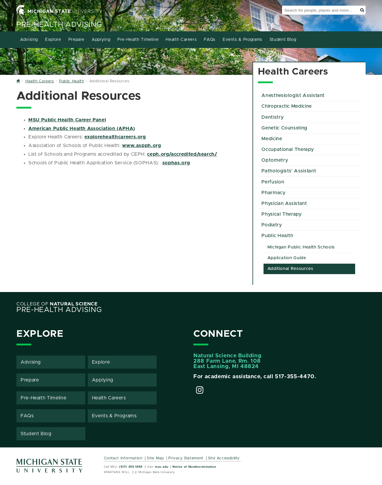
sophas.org (176, 162)
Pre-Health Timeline (137, 40)
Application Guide (286, 258)
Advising (29, 40)
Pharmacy (273, 192)
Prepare (76, 40)
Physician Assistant (284, 203)
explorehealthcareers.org (115, 137)
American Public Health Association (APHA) (81, 128)
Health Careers (181, 40)
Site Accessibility (224, 458)
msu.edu (161, 466)
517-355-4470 (295, 376)
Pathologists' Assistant (288, 171)
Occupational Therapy (287, 149)
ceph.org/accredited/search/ (182, 154)
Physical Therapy (281, 214)
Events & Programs (242, 40)
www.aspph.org (141, 145)
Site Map (155, 458)
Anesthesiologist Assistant (293, 95)
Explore (53, 40)
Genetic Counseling (284, 128)
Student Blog (282, 40)
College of (57, 304)
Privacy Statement (186, 458)
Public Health (277, 235)
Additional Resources (290, 269)
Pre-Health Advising (59, 24)
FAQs (209, 40)
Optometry (274, 160)
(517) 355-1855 (131, 466)
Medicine (271, 138)
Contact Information (123, 458)
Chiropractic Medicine (286, 106)
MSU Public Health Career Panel (67, 120)
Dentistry (272, 117)
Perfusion (272, 182)
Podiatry (271, 225)
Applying (101, 40)
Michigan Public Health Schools (301, 247)
